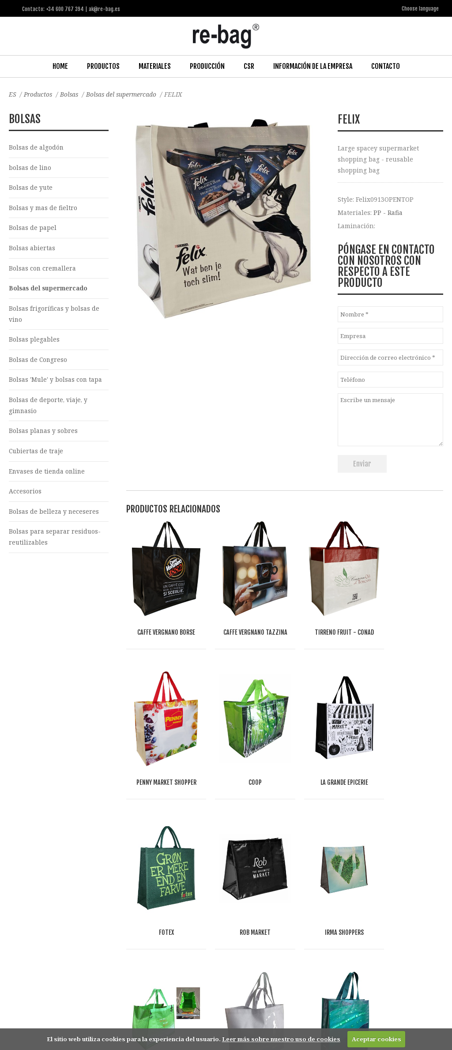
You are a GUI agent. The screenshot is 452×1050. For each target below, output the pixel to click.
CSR (249, 65)
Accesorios (25, 495)
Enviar (362, 463)
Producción (207, 65)
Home (60, 65)
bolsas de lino (30, 167)
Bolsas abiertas (32, 249)
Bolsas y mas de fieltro (43, 208)
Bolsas (71, 94)
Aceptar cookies (376, 1039)
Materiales (155, 65)
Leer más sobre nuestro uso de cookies (281, 1039)
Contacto (385, 65)
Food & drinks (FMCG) (154, 925)
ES (12, 94)
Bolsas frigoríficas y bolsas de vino (54, 315)
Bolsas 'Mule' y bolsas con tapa (56, 382)
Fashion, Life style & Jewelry (75, 925)
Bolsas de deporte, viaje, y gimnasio (48, 408)
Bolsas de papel (32, 228)
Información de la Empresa (312, 65)
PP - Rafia (388, 211)
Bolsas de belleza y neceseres (54, 516)
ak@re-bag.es (200, 1014)
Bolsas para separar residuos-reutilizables (55, 541)
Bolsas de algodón (36, 147)
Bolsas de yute (31, 188)
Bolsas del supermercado (125, 94)
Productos (103, 65)
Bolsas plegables (34, 341)
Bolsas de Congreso (38, 362)
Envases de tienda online (48, 475)
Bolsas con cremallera (42, 269)
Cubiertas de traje (36, 454)
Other (110, 935)
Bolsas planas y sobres (43, 434)
